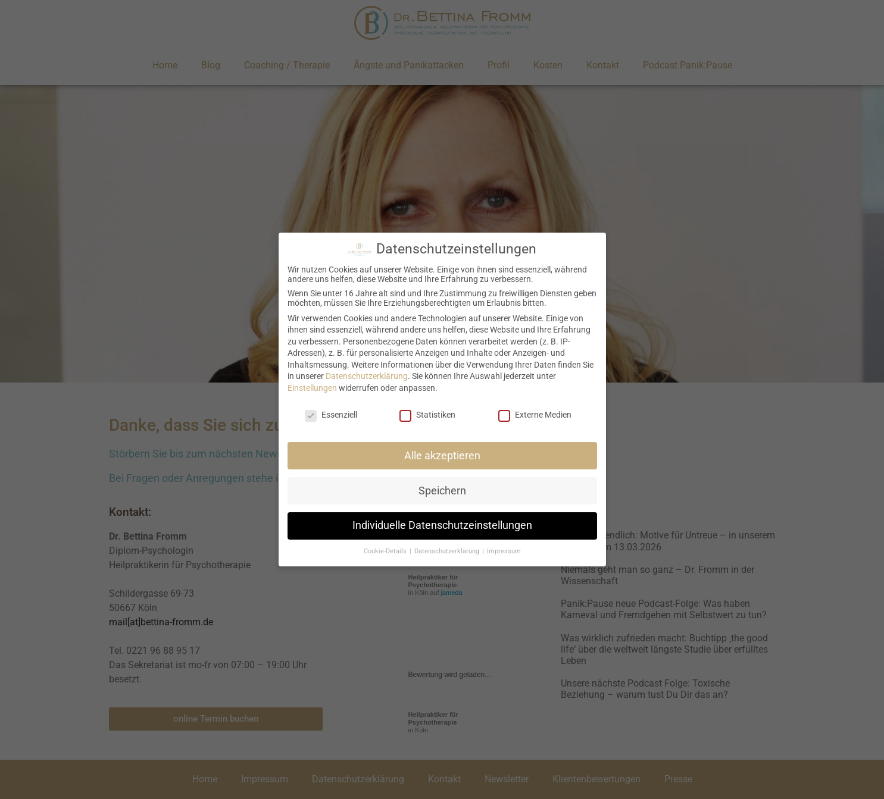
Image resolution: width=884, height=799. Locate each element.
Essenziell (331, 414)
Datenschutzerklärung (367, 376)
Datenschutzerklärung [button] (447, 551)
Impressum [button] (504, 551)
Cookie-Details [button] (386, 551)
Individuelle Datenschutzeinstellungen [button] (442, 525)
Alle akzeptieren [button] (442, 456)
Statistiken (427, 414)
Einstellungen (312, 388)
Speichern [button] (442, 491)
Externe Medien (534, 414)
